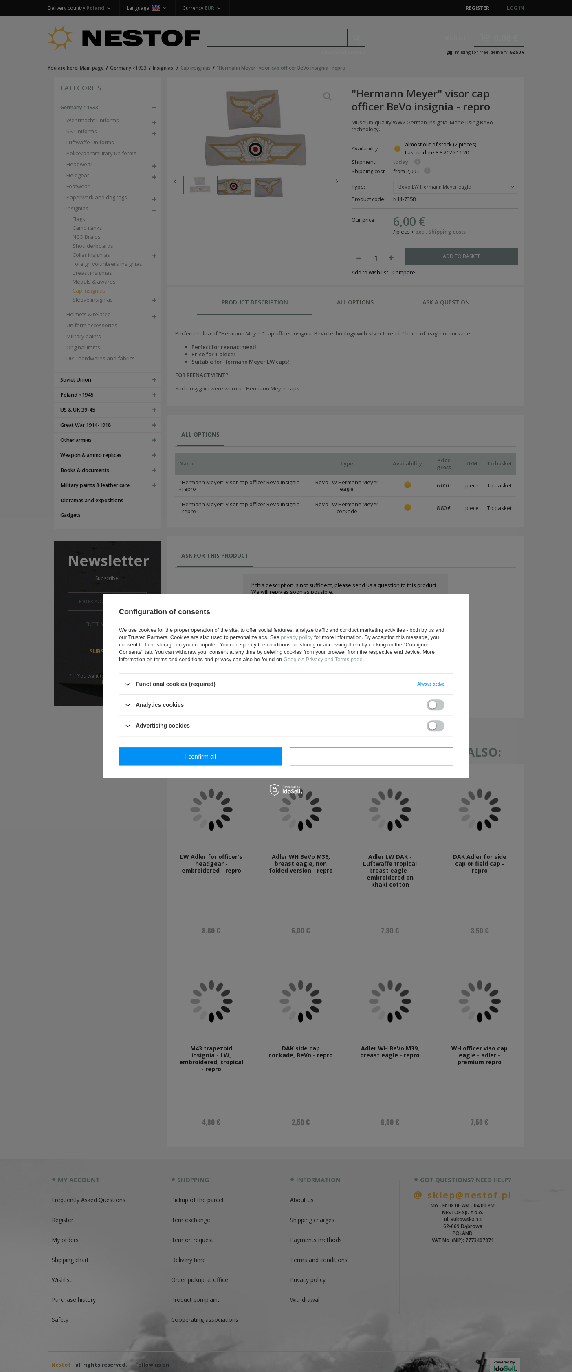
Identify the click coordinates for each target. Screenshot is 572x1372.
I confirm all (371, 756)
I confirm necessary (201, 756)
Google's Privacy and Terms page (323, 659)
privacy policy (296, 637)
